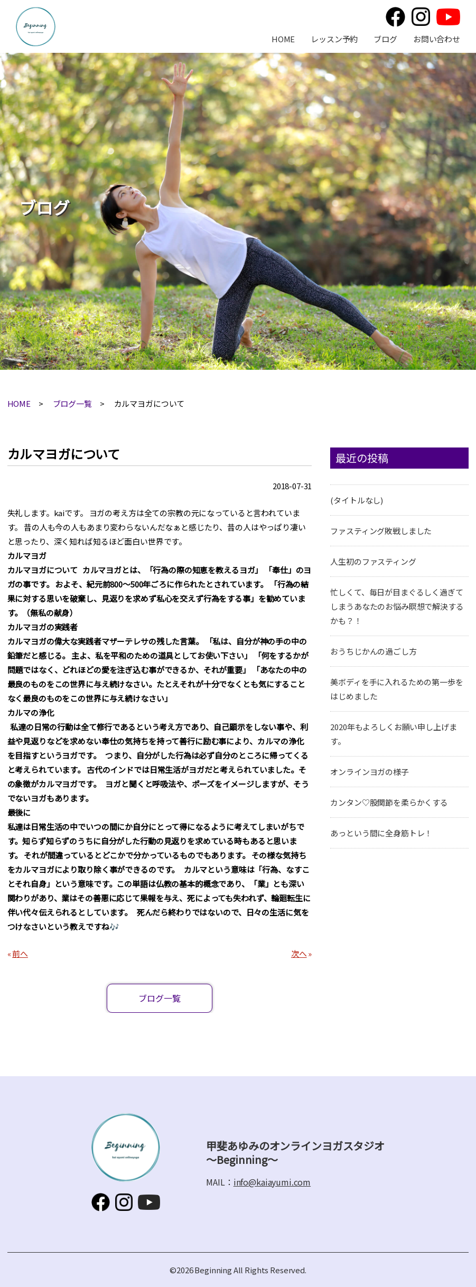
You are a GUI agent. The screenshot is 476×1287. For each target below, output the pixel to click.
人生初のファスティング (373, 561)
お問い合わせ (436, 38)
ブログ (385, 38)
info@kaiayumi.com (272, 1182)
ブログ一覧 (72, 403)
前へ (20, 953)
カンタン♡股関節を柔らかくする (389, 802)
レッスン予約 (334, 38)
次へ (299, 953)
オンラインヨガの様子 (369, 771)
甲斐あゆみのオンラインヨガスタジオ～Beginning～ (35, 26)
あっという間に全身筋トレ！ (381, 832)
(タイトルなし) (356, 500)
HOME (283, 38)
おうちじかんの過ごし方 (373, 651)
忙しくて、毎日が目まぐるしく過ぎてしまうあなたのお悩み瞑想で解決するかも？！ (396, 606)
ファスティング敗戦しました (381, 530)
